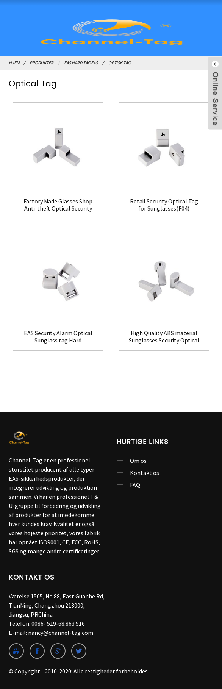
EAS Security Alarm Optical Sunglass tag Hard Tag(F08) (58, 337)
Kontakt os (144, 473)
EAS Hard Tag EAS (81, 63)
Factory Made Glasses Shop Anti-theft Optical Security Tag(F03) (57, 205)
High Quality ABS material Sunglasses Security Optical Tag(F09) (164, 337)
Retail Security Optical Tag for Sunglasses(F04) (164, 205)
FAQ (135, 485)
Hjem (14, 63)
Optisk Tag (119, 63)
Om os (138, 460)
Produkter (41, 63)
